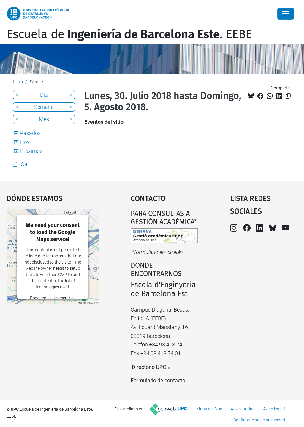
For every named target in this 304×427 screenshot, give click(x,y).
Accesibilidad (243, 409)
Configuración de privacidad (259, 420)
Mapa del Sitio (209, 409)
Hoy (25, 142)
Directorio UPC (149, 367)
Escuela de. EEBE (129, 34)
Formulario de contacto (158, 380)
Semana (44, 107)
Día (44, 95)
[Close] (285, 14)
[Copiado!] (288, 96)
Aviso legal (273, 409)
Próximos (31, 151)
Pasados (30, 133)
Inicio (18, 81)
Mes (44, 119)
